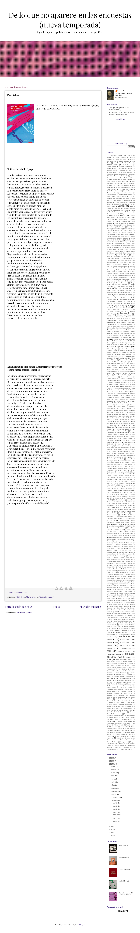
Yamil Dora (118, 747)
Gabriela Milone (120, 406)
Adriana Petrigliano (120, 159)
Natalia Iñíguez (122, 598)
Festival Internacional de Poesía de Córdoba (122, 390)
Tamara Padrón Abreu (128, 715)
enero (113, 767)
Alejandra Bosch (126, 168)
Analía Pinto (113, 193)
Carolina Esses (117, 228)
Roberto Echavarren (112, 676)
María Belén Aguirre (125, 554)
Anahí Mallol (117, 191)
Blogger (81, 925)
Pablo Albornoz (119, 613)
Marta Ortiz (110, 582)
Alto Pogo (118, 183)
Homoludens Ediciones (123, 429)
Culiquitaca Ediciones (121, 264)
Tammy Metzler (113, 717)
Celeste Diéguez (124, 242)
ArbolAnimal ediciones (122, 198)
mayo (113, 779)
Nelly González (130, 602)
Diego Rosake (111, 290)
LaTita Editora (128, 501)
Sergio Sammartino (121, 699)
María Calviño (111, 556)
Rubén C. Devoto (114, 682)
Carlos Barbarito (129, 223)
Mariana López (127, 569)
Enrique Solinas (112, 371)
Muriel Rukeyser (113, 597)
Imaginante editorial (113, 440)
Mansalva (109, 544)
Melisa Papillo (119, 589)
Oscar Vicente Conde (127, 610)
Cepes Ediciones (119, 243)
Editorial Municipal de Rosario (116, 352)
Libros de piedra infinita (114, 518)
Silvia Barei (110, 702)
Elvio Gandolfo (123, 365)
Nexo (119, 604)
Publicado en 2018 (124, 651)
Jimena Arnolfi (130, 459)
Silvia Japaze (131, 702)
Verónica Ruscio (120, 734)
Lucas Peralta (123, 531)
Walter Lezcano (119, 745)
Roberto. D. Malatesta (126, 676)
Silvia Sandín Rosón (127, 706)
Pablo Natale (118, 615)
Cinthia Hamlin (130, 247)
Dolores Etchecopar (119, 294)
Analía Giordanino (129, 191)
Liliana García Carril (122, 522)
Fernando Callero (127, 386)
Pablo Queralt (128, 615)
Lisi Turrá (125, 526)
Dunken (130, 294)
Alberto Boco (128, 163)
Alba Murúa (117, 163)
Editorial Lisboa (112, 350)
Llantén (132, 526)
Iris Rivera (118, 446)
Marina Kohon (130, 574)
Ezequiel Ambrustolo (126, 378)
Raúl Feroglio (110, 665)
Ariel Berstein (118, 200)
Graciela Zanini (111, 418)
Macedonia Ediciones (122, 539)
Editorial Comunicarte (120, 341)
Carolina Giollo (128, 228)
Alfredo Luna (119, 178)
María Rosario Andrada (122, 565)
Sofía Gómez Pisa (125, 710)
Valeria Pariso (113, 727)
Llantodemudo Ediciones (116, 528)
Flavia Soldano (125, 392)
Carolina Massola (113, 230)
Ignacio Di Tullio (114, 438)
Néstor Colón (112, 604)
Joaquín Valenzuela (126, 460)
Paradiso (118, 619)
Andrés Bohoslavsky (125, 194)
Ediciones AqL (127, 298)
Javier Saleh (123, 457)
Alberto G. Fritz (127, 165)
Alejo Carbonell (122, 176)
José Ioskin (131, 472)
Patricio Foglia (127, 621)
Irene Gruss (122, 444)
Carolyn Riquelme (126, 232)
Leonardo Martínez (120, 511)
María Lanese (125, 559)
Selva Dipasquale (119, 697)
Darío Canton (119, 273)
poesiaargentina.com (120, 632)
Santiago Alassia (126, 691)
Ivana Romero (118, 449)
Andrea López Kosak (126, 193)
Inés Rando (118, 442)
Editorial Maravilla (126, 350)
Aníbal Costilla (111, 196)
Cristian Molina (123, 262)
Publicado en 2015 (46, 597)
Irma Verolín (115, 447)
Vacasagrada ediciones (113, 723)
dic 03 (115, 806)
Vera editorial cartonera (114, 732)
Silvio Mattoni (111, 710)
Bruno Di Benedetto (113, 214)
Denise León (120, 281)
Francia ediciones (119, 399)
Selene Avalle (124, 695)
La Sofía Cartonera (119, 500)
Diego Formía (121, 286)
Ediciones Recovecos (117, 330)
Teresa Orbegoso (114, 719)
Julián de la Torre (112, 485)
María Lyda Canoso (123, 561)
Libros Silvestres (130, 518)
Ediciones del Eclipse (113, 309)
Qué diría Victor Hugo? (124, 659)
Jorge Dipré (124, 466)
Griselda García (122, 418)
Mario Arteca (13, 95)
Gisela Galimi (118, 414)
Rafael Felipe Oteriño (113, 661)
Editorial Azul (115, 337)
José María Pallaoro (115, 474)
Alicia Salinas (111, 181)
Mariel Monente (120, 572)
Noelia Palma (113, 606)
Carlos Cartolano (127, 225)
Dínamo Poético (125, 292)
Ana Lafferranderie (124, 187)
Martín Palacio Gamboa (121, 583)
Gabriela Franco (121, 405)
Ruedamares (131, 684)
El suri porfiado (124, 360)
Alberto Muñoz (111, 166)
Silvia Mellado (113, 704)
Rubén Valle (121, 684)
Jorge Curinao (111, 466)
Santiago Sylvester (113, 693)
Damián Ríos (123, 268)
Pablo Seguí (110, 617)
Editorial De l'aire (119, 343)
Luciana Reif (113, 537)
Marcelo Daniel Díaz (125, 548)
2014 (111, 761)
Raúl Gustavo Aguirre (123, 665)
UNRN (130, 721)
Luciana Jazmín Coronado (114, 535)
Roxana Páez (131, 680)
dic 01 (115, 803)
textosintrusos (127, 719)
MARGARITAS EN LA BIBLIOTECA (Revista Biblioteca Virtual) (121, 113)
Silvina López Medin (113, 708)
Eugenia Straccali (126, 377)
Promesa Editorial (123, 634)
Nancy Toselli (111, 598)
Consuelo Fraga (127, 258)
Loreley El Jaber (118, 529)
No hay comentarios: (18, 592)
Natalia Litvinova (121, 600)
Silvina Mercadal (127, 708)
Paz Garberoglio (123, 628)
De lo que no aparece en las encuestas (120, 275)
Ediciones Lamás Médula (117, 322)
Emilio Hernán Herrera (121, 367)
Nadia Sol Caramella (127, 597)
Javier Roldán (113, 457)
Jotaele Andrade (124, 475)
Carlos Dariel (110, 227)
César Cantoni (116, 245)
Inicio (56, 606)
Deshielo (109, 283)
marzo (113, 773)
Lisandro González (114, 526)
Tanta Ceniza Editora (128, 717)
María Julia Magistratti (113, 559)
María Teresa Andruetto (125, 567)
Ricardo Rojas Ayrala (118, 671)
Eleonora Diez (118, 363)
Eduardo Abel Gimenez (123, 354)
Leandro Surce (123, 509)
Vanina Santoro (117, 728)
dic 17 (115, 819)
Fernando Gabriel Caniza (127, 388)
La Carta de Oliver (126, 492)
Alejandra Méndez (112, 170)
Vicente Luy (120, 738)
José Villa (128, 474)
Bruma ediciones (119, 212)
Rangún (109, 663)
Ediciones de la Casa (113, 303)
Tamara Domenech (114, 715)
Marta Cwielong (117, 580)
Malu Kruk (129, 542)
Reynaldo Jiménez (121, 669)
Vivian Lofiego (118, 743)
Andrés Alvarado (111, 194)
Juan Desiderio (111, 479)
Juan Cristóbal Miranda (125, 477)
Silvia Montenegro (126, 704)
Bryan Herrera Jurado (128, 214)
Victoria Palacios (120, 740)
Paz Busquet (112, 628)
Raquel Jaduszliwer (118, 663)
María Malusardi (120, 563)
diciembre (114, 800)
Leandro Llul (110, 509)
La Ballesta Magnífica (127, 490)
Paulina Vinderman (129, 626)
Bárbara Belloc (111, 206)
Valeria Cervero (123, 91)
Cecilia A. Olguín (124, 236)
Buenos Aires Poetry (117, 215)
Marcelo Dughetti (112, 550)
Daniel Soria (122, 271)
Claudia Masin (130, 251)
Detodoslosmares (121, 283)
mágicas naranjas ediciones (123, 541)
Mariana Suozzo (111, 570)
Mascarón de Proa (126, 585)
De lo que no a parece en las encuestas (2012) (119, 108)
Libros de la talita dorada (124, 516)
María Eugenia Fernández (123, 557)
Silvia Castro (120, 702)
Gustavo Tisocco (121, 421)
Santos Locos (127, 693)
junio (113, 782)
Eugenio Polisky (111, 378)
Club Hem (20, 597)
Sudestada (123, 712)
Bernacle (117, 208)
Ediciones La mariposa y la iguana (122, 320)
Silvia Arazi (129, 701)
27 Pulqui (126, 155)
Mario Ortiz (120, 578)
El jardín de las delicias (122, 358)
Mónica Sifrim (120, 595)
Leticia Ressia (124, 513)
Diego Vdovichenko (126, 290)
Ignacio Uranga (127, 438)
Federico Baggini (119, 384)
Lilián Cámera (124, 520)
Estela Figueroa (124, 869)
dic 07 (115, 812)
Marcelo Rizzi (111, 552)
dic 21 (115, 822)
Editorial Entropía (112, 349)
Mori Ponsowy (131, 595)
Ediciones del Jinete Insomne (117, 311)
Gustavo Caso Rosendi (120, 419)
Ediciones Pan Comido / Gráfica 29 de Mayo (121, 328)
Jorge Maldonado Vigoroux (121, 468)
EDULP (122, 356)
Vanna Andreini (130, 728)
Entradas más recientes (19, 606)
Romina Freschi (112, 678)
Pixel (131, 630)
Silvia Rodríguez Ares (113, 706)
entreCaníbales (124, 371)
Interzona (126, 442)
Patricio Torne (111, 623)
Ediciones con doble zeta (127, 299)
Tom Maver (110, 721)
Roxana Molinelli (119, 680)
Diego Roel (128, 288)
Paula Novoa (124, 624)
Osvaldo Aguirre (112, 611)
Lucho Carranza (117, 533)
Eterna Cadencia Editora (121, 375)
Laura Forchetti (122, 503)
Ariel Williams (128, 200)
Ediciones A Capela (113, 298)
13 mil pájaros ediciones (114, 155)
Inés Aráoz (126, 440)
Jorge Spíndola (121, 472)
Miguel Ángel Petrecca (115, 591)
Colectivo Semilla (123, 255)
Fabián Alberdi (111, 380)
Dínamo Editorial (112, 292)
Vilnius (115, 742)
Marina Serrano (114, 576)
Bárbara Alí (128, 204)
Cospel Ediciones (112, 260)
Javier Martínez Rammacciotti (125, 455)
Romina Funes (123, 678)
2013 (111, 758)
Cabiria (120, 217)
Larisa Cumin (131, 500)
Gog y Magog (130, 414)
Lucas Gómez (131, 529)
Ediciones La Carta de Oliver (125, 318)
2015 (111, 764)
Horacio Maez (124, 431)
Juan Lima (110, 481)
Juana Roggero (119, 483)
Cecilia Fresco (119, 240)
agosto (113, 788)
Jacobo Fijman (128, 449)
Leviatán (123, 515)
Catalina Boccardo (122, 234)
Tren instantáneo (121, 721)
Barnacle (121, 206)
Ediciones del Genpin (128, 309)
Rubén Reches (111, 684)
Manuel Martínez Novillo (124, 544)
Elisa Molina (129, 363)
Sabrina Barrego (111, 687)
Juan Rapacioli (122, 481)
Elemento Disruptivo (120, 362)
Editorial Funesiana (126, 349)
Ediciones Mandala (126, 324)
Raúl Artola (130, 663)
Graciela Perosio (126, 416)
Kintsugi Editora (112, 490)
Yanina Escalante (111, 749)
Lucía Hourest (129, 533)
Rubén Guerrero (127, 682)
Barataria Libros (118, 204)
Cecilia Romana (112, 242)
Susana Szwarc (117, 714)
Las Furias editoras (115, 501)
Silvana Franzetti (118, 701)
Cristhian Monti (123, 260)
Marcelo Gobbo (127, 550)
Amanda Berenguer (129, 183)
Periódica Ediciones (121, 630)
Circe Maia (112, 249)
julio (112, 785)
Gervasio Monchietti (120, 412)
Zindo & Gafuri (124, 749)
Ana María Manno (124, 189)
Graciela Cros (113, 416)
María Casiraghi (121, 556)
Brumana (129, 212)
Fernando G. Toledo (112, 388)
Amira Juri (112, 185)
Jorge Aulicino (127, 464)
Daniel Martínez (123, 270)
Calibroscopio (122, 219)
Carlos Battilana (114, 225)
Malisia (121, 542)
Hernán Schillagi (123, 427)
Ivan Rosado (125, 447)
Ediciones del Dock (122, 307)
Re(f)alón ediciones (120, 667)
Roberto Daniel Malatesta (124, 674)
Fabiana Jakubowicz (121, 382)
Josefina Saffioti (111, 475)
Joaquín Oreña (113, 460)
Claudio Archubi (114, 253)
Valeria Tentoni (124, 727)
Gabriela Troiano (126, 408)
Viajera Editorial (120, 736)
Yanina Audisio (128, 747)
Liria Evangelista (130, 524)
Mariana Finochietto (113, 569)
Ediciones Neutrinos (127, 326)
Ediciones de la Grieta (120, 305)
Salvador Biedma (112, 689)
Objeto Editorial (121, 608)
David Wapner (130, 273)
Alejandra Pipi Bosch (126, 170)
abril (113, 776)
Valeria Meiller (130, 725)
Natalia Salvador (118, 602)
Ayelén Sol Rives (120, 202)
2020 (111, 832)
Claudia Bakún (119, 251)
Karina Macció (111, 488)
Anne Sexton (122, 196)
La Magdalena (117, 498)
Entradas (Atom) (24, 612)
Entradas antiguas (90, 606)
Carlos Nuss (120, 227)
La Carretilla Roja (114, 492)
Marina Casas (119, 574)
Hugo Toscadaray (118, 436)
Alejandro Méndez (126, 172)
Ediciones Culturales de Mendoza (121, 301)
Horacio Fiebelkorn (112, 431)
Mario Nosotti (110, 578)
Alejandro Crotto (112, 172)
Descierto (129, 281)
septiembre (115, 791)
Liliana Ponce (117, 524)
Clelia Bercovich (127, 253)
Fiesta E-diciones (113, 392)
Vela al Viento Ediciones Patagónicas (120, 730)
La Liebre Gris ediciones (120, 496)
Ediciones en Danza (124, 315)
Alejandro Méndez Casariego (116, 174)
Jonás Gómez (117, 464)
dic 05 (115, 809)
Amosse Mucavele (123, 185)
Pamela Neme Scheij (122, 617)
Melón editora (130, 589)
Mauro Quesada (123, 587)
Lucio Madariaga (124, 537)
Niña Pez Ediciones (129, 604)
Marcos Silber (123, 552)
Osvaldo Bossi (123, 611)
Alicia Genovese (114, 179)
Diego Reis (118, 288)
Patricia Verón (117, 621)
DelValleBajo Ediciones (121, 279)
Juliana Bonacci (123, 485)
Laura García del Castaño (124, 505)
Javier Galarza (118, 453)
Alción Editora (112, 168)
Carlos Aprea (118, 223)
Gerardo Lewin (123, 410)
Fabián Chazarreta (122, 380)
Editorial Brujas (118, 339)
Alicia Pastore (127, 179)
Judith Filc (129, 483)
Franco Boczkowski (121, 401)
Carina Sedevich (121, 221)
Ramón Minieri (127, 661)
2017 (111, 829)
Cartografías (110, 234)
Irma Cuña (127, 446)
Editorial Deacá (126, 344)
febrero (114, 770)
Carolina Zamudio (112, 232)
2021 (111, 835)
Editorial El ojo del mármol (118, 347)
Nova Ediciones (124, 606)
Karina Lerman (128, 487)
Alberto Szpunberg (125, 166)
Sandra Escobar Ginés (126, 689)
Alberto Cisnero (112, 165)
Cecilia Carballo (123, 238)
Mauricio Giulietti (111, 587)
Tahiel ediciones (129, 714)
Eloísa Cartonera (111, 365)
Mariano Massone (123, 570)
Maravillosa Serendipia (113, 546)
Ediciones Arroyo (111, 299)
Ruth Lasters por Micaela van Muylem (120, 686)
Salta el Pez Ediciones (125, 687)
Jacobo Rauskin (111, 451)
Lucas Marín (112, 531)
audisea (109, 202)
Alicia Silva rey (123, 181)
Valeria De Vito (119, 725)
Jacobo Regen (123, 451)
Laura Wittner (127, 507)
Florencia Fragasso (121, 393)
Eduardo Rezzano (112, 356)
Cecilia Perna (129, 240)
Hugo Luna (124, 434)
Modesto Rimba (123, 593)
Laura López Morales (114, 507)
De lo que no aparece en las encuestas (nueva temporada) (70, 19)
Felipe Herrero (130, 384)
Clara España (124, 249)
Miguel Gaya (128, 591)
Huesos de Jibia (122, 433)
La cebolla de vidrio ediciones (116, 494)
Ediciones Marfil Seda (113, 326)
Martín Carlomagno (122, 582)
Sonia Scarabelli (112, 712)
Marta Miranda (128, 580)
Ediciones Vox (129, 335)
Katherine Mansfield (126, 488)
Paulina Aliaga (117, 626)
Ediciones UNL (117, 335)
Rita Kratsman (121, 672)
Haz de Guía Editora (122, 423)
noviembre (115, 797)
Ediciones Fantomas (113, 317)
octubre (114, 794)
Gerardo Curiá (111, 410)
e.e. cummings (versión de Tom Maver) (119, 296)
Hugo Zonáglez (130, 436)
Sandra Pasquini (112, 691)
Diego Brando (122, 284)
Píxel (108, 632)
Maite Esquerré (111, 542)
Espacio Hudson (121, 373)
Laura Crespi (111, 503)
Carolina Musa (127, 230)
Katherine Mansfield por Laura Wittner (126, 894)
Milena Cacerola (111, 593)
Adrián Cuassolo (121, 157)
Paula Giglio (124, 623)
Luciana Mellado (129, 535)
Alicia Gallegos (130, 178)
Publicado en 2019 (113, 654)
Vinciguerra (123, 742)
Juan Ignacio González (125, 479)
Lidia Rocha (113, 520)
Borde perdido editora (121, 210)
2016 (111, 826)
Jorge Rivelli (122, 470)
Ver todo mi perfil (121, 98)
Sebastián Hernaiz (112, 695)
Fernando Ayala (114, 386)
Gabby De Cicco (118, 403)
